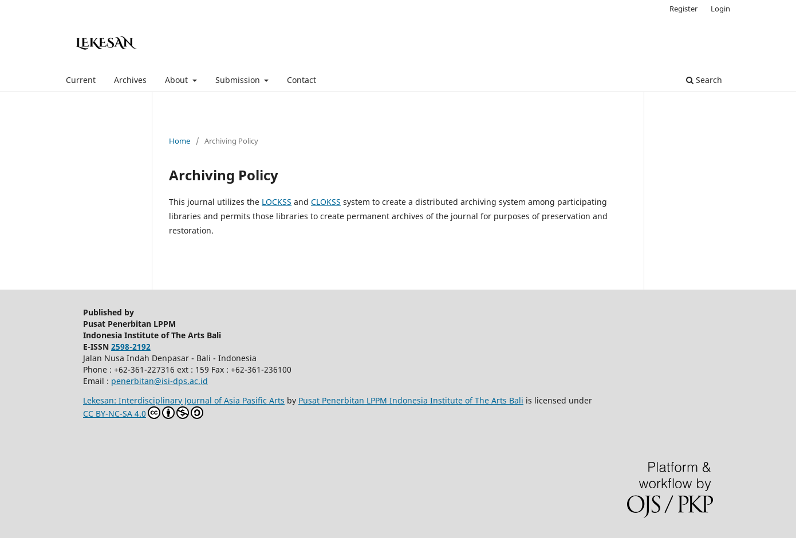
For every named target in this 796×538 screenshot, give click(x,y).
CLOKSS (326, 201)
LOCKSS (276, 201)
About (177, 79)
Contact (301, 79)
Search (704, 79)
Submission (238, 79)
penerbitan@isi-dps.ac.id (159, 380)
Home (179, 141)
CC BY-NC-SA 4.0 (143, 412)
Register (683, 8)
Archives (130, 79)
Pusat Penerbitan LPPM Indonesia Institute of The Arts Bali (410, 400)
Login (720, 8)
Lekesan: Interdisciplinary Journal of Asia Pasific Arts (184, 400)
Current (81, 79)
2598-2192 (131, 346)
